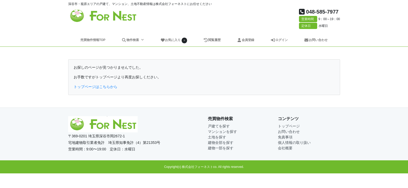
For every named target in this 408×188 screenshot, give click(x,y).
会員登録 (245, 40)
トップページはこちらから (95, 87)
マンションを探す (222, 132)
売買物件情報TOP (92, 40)
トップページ (289, 126)
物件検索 (131, 40)
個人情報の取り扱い (294, 142)
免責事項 (285, 137)
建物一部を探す (220, 148)
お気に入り (173, 40)
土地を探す (217, 137)
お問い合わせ (316, 40)
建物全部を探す (220, 142)
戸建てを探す (219, 126)
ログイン (279, 40)
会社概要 (285, 148)
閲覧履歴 (212, 40)
